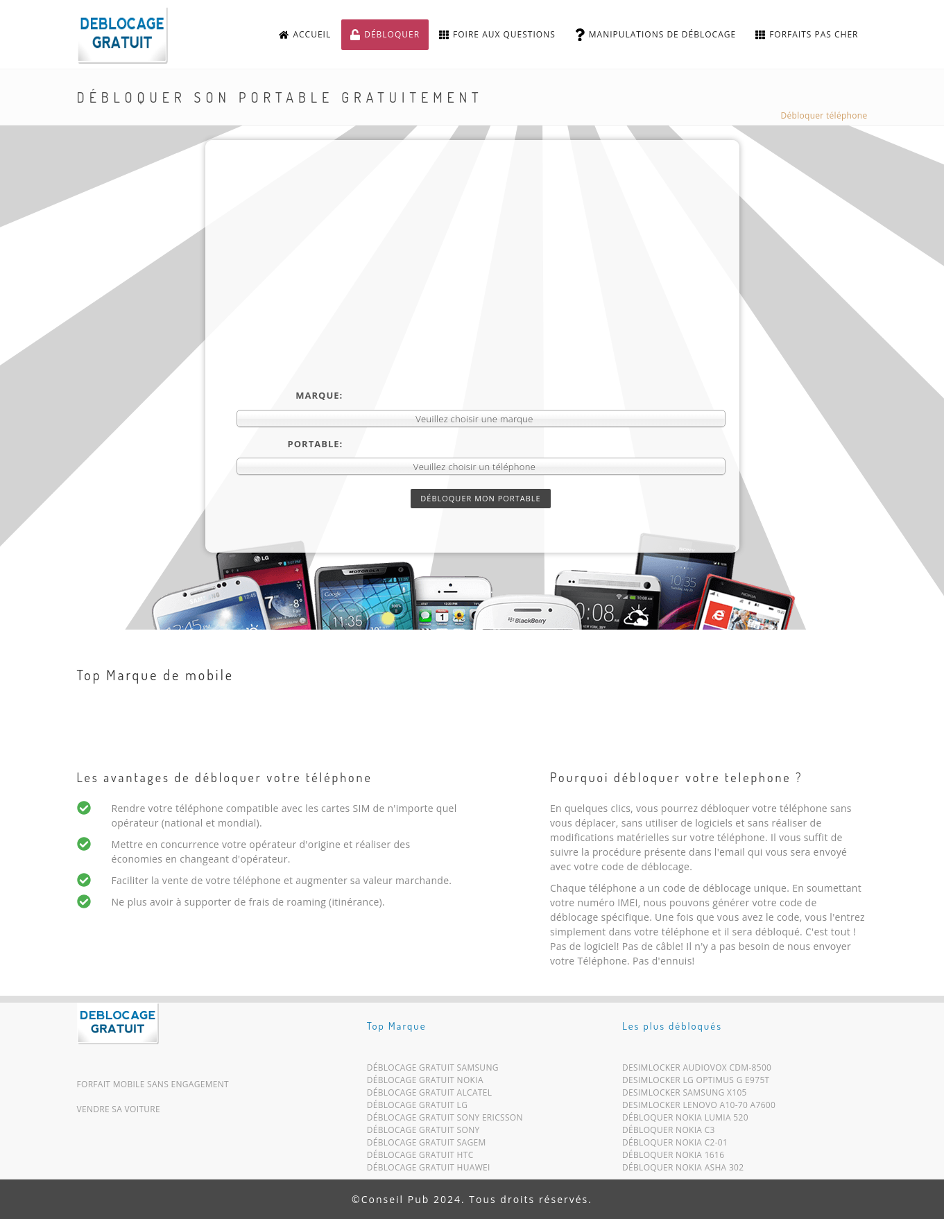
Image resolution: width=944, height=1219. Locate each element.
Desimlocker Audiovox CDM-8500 (696, 1070)
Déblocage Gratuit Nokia (425, 1083)
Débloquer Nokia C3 (668, 1133)
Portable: (315, 444)
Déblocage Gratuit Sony (423, 1133)
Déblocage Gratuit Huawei (428, 1170)
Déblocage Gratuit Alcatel (429, 1095)
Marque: (319, 395)
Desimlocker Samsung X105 (684, 1095)
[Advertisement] (481, 285)
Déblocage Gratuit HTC (420, 1158)
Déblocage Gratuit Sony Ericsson (445, 1120)
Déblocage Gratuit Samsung (433, 1070)
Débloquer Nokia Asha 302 (683, 1170)
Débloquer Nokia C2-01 (675, 1145)
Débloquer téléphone (824, 115)
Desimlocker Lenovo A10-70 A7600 (698, 1108)
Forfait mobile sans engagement (153, 1084)
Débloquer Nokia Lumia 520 (685, 1120)
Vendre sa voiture (118, 1109)
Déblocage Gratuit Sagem (426, 1145)
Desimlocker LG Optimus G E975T (695, 1083)
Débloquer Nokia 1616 (673, 1158)
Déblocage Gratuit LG (417, 1108)
